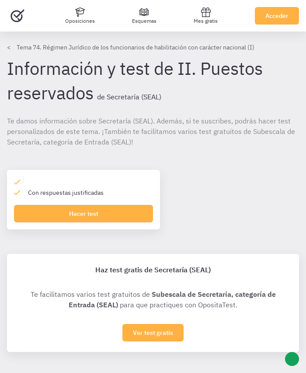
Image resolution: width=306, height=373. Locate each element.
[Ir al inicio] (17, 15)
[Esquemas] (144, 16)
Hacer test (83, 214)
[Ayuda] (292, 359)
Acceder (277, 16)
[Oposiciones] (80, 16)
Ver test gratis (153, 333)
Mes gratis (206, 15)
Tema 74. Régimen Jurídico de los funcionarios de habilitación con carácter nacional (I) (135, 47)
